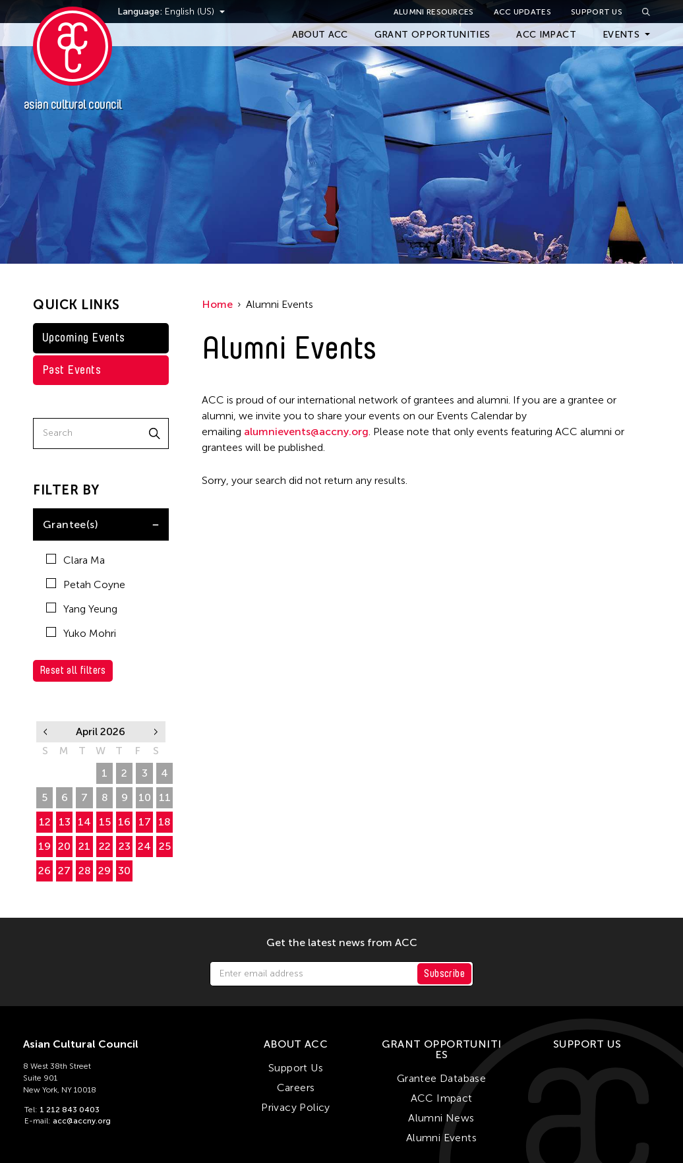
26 (44, 870)
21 (84, 846)
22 (105, 846)
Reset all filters (73, 670)
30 (64, 773)
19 (44, 846)
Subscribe (444, 973)
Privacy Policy (295, 1107)
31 (84, 773)
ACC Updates (522, 11)
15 (105, 822)
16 (124, 822)
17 (144, 822)
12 (45, 822)
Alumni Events (441, 1137)
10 (144, 797)
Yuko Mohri (81, 633)
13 (65, 822)
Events (621, 34)
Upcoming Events (83, 337)
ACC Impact (546, 34)
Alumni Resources (434, 11)
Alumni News (441, 1118)
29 (44, 773)
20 (64, 846)
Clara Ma (75, 560)
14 (84, 822)
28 (84, 870)
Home (217, 304)
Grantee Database (441, 1078)
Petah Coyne (85, 584)
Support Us (596, 11)
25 (165, 846)
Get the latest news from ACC (341, 943)
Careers (296, 1087)
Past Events (71, 370)
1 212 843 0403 (70, 1109)
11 (165, 797)
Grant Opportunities (432, 34)
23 (125, 846)
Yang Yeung (81, 609)
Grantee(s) (70, 524)
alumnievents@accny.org (306, 431)
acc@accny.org (82, 1120)
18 (164, 822)
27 (64, 870)
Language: (157, 11)
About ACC (320, 34)
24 (144, 846)
